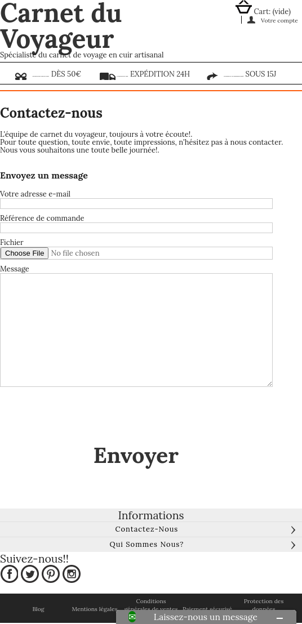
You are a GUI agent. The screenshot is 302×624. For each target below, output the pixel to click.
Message (14, 269)
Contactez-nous (146, 529)
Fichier (12, 243)
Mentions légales (94, 609)
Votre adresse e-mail (35, 194)
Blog (38, 609)
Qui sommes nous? (146, 544)
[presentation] (85, 416)
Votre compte (279, 20)
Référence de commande (42, 218)
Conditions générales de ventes (150, 605)
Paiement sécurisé (207, 609)
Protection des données (264, 605)
